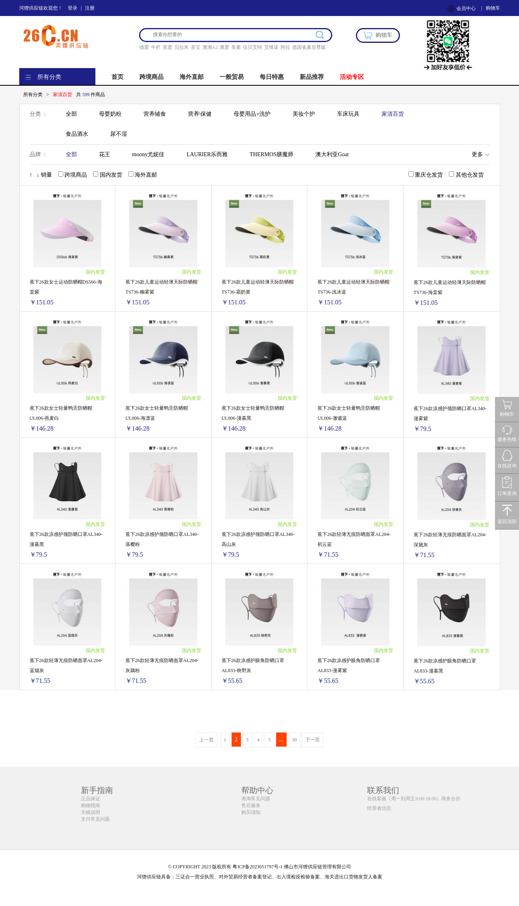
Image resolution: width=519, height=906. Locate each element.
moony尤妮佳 (148, 154)
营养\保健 (200, 114)
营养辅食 (154, 114)
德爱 (144, 47)
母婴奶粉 (110, 114)
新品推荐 (312, 77)
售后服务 (251, 805)
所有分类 (49, 77)
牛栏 (156, 47)
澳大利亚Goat (332, 154)
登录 (72, 8)
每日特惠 (272, 77)
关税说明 (90, 812)
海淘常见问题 (255, 798)
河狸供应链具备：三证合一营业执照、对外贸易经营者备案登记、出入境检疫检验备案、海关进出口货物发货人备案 (259, 877)
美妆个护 (304, 114)
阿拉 (285, 47)
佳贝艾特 (252, 47)
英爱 (167, 47)
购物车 (493, 8)
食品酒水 (77, 134)
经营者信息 (379, 808)
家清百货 (393, 114)
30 (294, 740)
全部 (71, 114)
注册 (90, 8)
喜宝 (195, 47)
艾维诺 (271, 47)
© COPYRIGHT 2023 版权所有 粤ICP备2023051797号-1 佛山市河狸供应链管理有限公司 (259, 867)
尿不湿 (118, 134)
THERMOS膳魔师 (271, 154)
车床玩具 (348, 114)
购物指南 (90, 805)
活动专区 (352, 77)
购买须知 (251, 812)
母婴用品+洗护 (252, 114)
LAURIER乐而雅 (207, 154)
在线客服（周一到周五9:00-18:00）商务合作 (413, 798)
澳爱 (224, 47)
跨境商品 (151, 77)
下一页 (312, 740)
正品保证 (90, 798)
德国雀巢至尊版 (309, 47)
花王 (104, 154)
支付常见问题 (95, 819)
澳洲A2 (210, 47)
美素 (236, 47)
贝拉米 (181, 47)
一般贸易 (232, 77)
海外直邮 (192, 77)
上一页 (206, 740)
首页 (117, 77)
